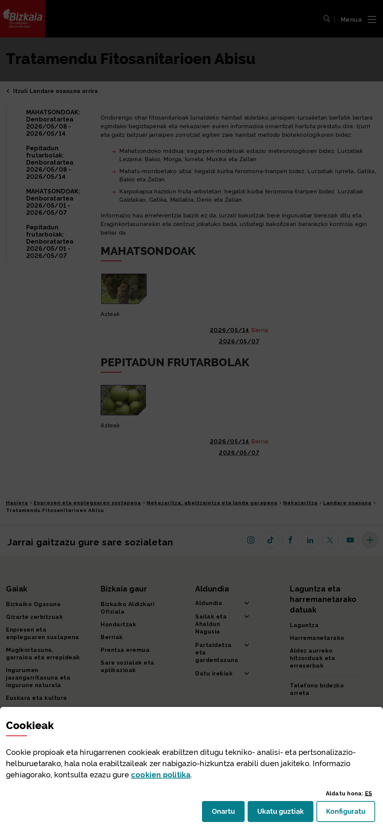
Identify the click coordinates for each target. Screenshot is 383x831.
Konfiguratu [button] (350, 813)
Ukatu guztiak (282, 813)
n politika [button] (160, 774)
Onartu (228, 813)
